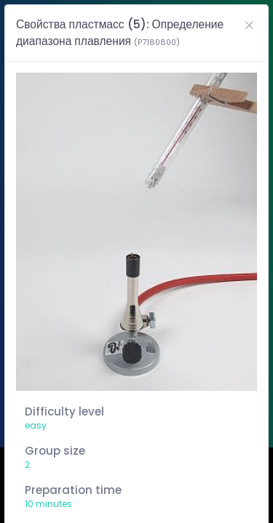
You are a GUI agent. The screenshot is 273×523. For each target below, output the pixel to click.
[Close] (249, 25)
